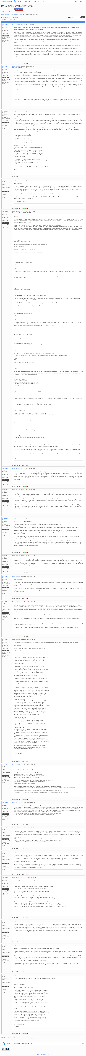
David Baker (5, 24)
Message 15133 (16, 555)
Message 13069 (16, 66)
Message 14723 (16, 489)
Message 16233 (16, 975)
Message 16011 (16, 921)
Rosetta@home (7, 1)
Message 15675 (16, 765)
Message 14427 (16, 211)
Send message (5, 35)
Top (83, 1043)
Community (36, 1)
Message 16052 (16, 945)
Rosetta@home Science (16, 14)
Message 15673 (16, 639)
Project (20, 1)
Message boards (5, 14)
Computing (27, 1)
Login (81, 1)
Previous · (3, 19)
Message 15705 (16, 802)
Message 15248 (16, 576)
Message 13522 (16, 111)
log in (16, 17)
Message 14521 (16, 468)
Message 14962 (16, 518)
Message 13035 (16, 24)
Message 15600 (16, 601)
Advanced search (6, 11)
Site (43, 1)
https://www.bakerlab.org (43, 1054)
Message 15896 (16, 877)
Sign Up (75, 1)
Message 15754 (16, 828)
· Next (13, 19)
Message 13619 (16, 180)
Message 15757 (16, 852)
